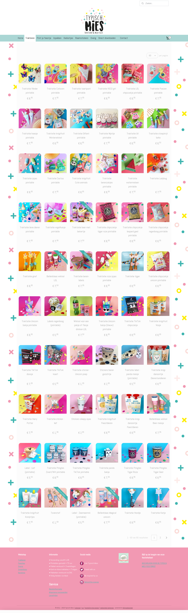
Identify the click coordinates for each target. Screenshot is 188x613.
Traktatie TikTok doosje (30, 372)
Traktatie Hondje (132, 512)
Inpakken (57, 38)
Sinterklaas (22, 569)
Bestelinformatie (55, 589)
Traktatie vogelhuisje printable (55, 229)
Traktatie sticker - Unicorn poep (81, 372)
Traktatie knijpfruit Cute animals (81, 180)
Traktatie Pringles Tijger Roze (132, 470)
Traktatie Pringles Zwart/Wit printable (55, 470)
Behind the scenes (91, 582)
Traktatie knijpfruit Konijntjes (30, 514)
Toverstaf (55, 512)
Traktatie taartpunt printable (81, 90)
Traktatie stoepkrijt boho (158, 135)
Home (20, 38)
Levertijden (53, 595)
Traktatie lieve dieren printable (30, 229)
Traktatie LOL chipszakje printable (132, 90)
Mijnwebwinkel (128, 608)
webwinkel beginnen (107, 608)
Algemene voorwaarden (58, 592)
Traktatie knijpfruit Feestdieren (107, 421)
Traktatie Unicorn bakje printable (30, 323)
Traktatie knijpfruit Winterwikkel (55, 135)
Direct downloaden (107, 38)
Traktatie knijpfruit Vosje (158, 323)
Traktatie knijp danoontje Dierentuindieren (158, 374)
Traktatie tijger (132, 276)
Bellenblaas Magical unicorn (106, 514)
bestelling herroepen (92, 608)
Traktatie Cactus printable (55, 180)
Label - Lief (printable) (30, 470)
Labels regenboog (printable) (55, 323)
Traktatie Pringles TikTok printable (81, 470)
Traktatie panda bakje (106, 470)
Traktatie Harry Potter (29, 421)
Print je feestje (44, 38)
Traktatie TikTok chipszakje (132, 323)
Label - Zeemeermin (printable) (81, 514)
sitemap (77, 608)
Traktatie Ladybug (158, 178)
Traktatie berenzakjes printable (107, 182)
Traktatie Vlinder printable (30, 90)
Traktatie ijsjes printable (29, 180)
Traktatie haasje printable (30, 135)
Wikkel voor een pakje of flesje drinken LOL (81, 325)
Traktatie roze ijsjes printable (106, 278)
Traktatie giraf (30, 276)
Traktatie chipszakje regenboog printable (158, 229)
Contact (124, 38)
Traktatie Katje (158, 512)
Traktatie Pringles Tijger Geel (158, 470)
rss (83, 608)
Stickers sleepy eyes (81, 419)
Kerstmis (21, 572)
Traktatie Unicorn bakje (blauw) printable (107, 325)
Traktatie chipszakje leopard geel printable (132, 231)
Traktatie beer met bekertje (81, 229)
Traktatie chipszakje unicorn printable (158, 278)
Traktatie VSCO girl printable (107, 90)
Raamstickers (81, 38)
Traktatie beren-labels (81, 278)
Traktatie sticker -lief (55, 421)
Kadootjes (68, 38)
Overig (93, 38)
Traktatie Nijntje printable (107, 135)
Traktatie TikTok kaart (55, 372)
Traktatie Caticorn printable (55, 90)
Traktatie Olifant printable (81, 135)
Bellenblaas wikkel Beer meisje (158, 421)
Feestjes (21, 563)
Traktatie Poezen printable (158, 90)
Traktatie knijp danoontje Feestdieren (132, 423)
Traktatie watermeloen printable (132, 182)
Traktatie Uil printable (132, 135)
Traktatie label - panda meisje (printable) (132, 374)
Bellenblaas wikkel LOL (55, 278)
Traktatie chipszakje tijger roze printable (107, 229)
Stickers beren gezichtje (107, 372)
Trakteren (30, 38)
